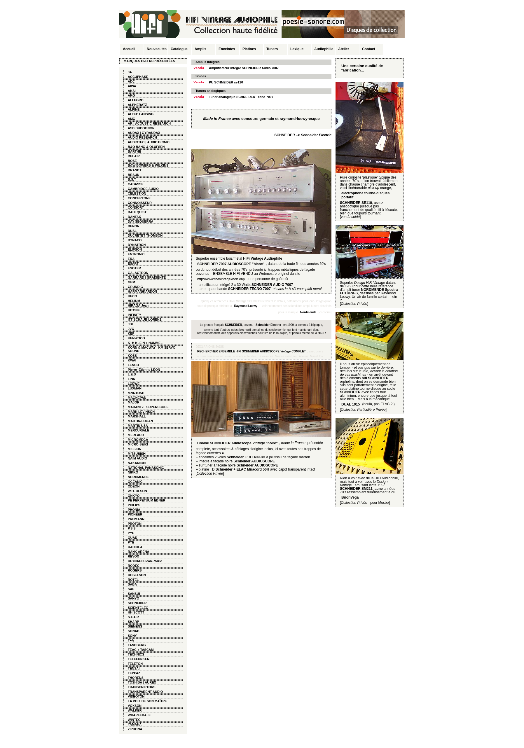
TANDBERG (137, 645)
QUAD (132, 537)
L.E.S (132, 374)
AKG (131, 95)
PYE (131, 533)
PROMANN (136, 519)
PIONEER (135, 514)
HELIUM (134, 301)
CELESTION (137, 193)
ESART (133, 263)
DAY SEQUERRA (140, 221)
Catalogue (179, 49)
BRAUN (133, 174)
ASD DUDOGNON (141, 128)
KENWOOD (136, 338)
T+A (131, 640)
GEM (131, 282)
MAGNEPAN (137, 397)
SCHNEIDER (137, 603)
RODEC (133, 565)
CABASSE (136, 184)
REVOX (133, 556)
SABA (132, 584)
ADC (131, 81)
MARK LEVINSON (141, 411)
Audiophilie (323, 49)
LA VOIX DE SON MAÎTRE (147, 701)
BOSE (132, 160)
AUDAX (133, 132)
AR (130, 123)
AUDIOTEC (136, 142)
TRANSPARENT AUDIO (145, 691)
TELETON (135, 663)
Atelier (343, 49)
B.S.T (132, 179)
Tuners (272, 49)
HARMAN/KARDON (142, 291)
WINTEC (134, 719)
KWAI (132, 360)
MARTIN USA (138, 425)
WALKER (135, 710)
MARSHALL (137, 416)
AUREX (150, 682)
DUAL (132, 231)
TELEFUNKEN (138, 659)
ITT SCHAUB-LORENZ (145, 319)
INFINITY (134, 315)
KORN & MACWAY (142, 347)
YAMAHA (135, 724)
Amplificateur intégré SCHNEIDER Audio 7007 (244, 68)
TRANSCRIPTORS (142, 687)
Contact (368, 49)
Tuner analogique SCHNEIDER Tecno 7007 (241, 97)
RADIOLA (135, 547)
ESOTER (134, 268)
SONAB (133, 631)
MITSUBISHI (137, 453)
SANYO (133, 598)
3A (130, 72)
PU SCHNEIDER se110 (226, 82)
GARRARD (136, 277)
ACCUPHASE (138, 76)
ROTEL (133, 579)
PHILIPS (134, 505)
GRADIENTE (156, 277)
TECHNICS (136, 654)
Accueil (129, 49)
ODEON (133, 486)
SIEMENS (135, 626)
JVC (131, 329)
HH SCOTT (136, 612)
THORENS (136, 677)
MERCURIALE (138, 430)
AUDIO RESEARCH (142, 137)
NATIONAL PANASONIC (146, 467)
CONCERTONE (139, 198)
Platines (249, 49)
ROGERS (135, 570)
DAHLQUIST (137, 212)
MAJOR (133, 402)
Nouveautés (157, 49)
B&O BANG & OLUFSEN (146, 146)
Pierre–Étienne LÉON (144, 369)
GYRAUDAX (151, 132)
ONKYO (133, 495)
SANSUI (134, 593)
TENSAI (133, 668)
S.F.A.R (133, 617)
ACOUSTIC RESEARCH (153, 123)
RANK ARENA (138, 551)
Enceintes (227, 49)
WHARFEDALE (139, 715)
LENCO (133, 365)
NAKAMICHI (137, 463)
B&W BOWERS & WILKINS (148, 165)
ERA (131, 259)
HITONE (134, 310)
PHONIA (134, 509)
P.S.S (132, 528)
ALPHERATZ (137, 104)
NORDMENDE (138, 477)
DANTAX (134, 217)
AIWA (132, 86)
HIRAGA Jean (138, 305)
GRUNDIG (135, 287)
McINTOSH (136, 393)
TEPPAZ (134, 673)
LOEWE (133, 383)
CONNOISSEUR (140, 203)
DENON (133, 226)
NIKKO (133, 472)
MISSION (134, 449)
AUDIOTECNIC (158, 142)
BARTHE (134, 151)
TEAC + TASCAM (141, 649)
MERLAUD (136, 435)
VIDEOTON (136, 696)
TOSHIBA (135, 682)
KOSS (132, 355)
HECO (132, 296)
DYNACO (135, 240)
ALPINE (133, 109)
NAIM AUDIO (137, 458)
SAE (131, 589)
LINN (131, 379)
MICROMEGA (138, 439)
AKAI (132, 90)
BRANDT (134, 170)
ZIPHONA (135, 729)
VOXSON (135, 705)
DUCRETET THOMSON (145, 235)
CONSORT (136, 207)
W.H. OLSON (137, 491)
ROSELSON (137, 575)
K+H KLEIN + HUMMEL (145, 343)
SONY (132, 635)
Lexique (296, 49)
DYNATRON (137, 245)
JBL (131, 324)
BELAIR (134, 156)
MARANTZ (136, 407)
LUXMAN (135, 388)
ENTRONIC (136, 254)
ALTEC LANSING (140, 114)
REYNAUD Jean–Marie (145, 561)
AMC (131, 118)
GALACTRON (138, 273)
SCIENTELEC (138, 607)
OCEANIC (135, 481)
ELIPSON (135, 249)
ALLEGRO (136, 100)
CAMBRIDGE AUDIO (143, 189)
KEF (131, 333)
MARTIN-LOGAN (140, 421)
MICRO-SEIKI (138, 444)
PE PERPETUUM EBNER (146, 500)
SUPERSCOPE (157, 407)
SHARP (133, 621)
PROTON (135, 523)
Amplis (200, 49)
